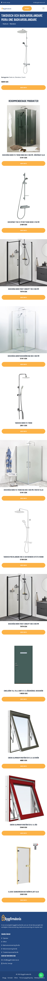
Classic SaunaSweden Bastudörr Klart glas (23, 892)
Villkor (16, 978)
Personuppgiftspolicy (26, 978)
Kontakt (10, 978)
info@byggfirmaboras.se (39, 2)
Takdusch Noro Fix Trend (23, 423)
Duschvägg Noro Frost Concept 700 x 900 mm (23, 289)
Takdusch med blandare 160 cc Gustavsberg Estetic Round (23, 557)
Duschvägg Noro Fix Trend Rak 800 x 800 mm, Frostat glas (23, 490)
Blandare (13, 24)
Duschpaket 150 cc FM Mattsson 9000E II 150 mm (23, 222)
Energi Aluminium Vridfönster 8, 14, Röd (23, 825)
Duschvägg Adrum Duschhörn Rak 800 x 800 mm (23, 356)
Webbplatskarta (39, 978)
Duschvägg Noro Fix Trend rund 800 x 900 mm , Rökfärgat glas (23, 155)
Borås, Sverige (6, 2)
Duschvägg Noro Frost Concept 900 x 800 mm (23, 624)
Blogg (4, 978)
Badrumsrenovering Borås (11, 945)
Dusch (23, 77)
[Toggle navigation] (43, 8)
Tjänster (5, 938)
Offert (5, 942)
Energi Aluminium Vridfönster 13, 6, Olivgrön (23, 758)
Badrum (5, 24)
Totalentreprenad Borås (10, 952)
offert (27, 8)
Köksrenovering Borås (10, 949)
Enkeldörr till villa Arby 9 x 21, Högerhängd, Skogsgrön (23, 691)
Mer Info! (23, 87)
